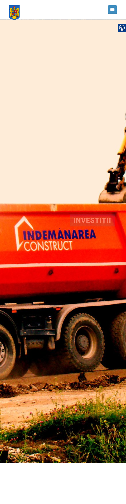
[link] (14, 9)
